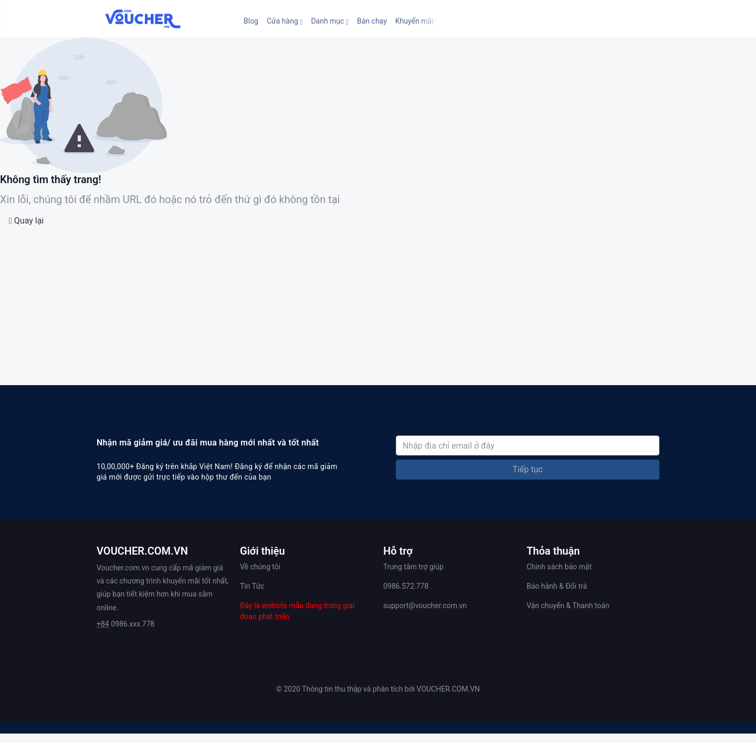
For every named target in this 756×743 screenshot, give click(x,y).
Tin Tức (252, 586)
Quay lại (26, 221)
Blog (251, 21)
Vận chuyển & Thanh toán (568, 605)
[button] (284, 21)
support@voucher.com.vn (425, 605)
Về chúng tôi (260, 566)
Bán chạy (372, 21)
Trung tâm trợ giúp (413, 566)
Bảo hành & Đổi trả (557, 586)
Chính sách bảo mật (559, 566)
